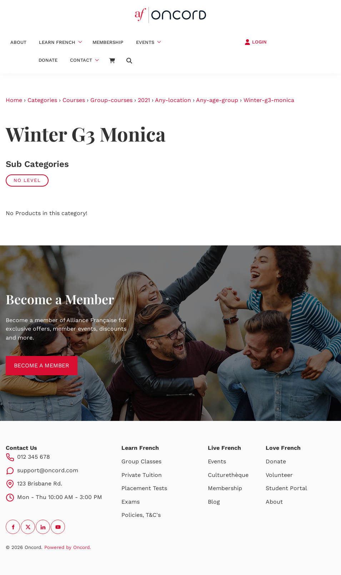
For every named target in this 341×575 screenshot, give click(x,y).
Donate (48, 60)
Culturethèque (228, 475)
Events (145, 42)
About (18, 42)
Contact (81, 60)
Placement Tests (144, 488)
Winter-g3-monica (269, 100)
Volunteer (279, 475)
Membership (107, 42)
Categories (42, 100)
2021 (144, 100)
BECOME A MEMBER (33, 360)
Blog (214, 501)
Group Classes (141, 461)
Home (14, 100)
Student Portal (286, 488)
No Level (27, 180)
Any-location (173, 100)
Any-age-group (217, 100)
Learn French (57, 42)
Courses (73, 100)
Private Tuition (141, 475)
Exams (130, 501)
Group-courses (111, 100)
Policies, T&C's (141, 515)
